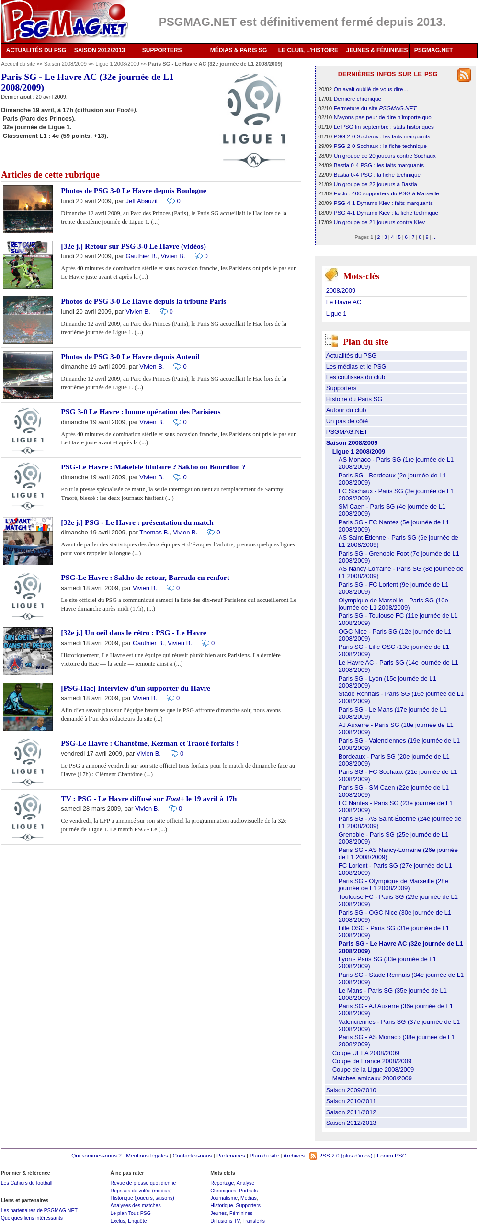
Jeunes (218, 1213)
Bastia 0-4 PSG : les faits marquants (379, 165)
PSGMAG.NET (433, 50)
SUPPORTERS (162, 50)
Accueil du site (18, 64)
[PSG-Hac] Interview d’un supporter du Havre (135, 688)
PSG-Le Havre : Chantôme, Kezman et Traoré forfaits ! (149, 743)
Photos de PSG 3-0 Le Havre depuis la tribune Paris (143, 301)
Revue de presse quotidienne (143, 1183)
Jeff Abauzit (141, 200)
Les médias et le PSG (356, 366)
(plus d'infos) (357, 1155)
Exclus (117, 1221)
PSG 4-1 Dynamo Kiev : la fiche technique (386, 212)
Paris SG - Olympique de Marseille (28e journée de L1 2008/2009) (393, 884)
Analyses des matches (135, 1205)
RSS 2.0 (324, 1155)
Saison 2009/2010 (351, 1090)
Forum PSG (392, 1155)
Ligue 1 (336, 313)
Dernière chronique (357, 98)
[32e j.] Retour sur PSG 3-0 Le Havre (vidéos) (133, 246)
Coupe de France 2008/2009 (372, 1061)
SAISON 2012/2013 (99, 50)
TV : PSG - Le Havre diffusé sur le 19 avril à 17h (149, 798)
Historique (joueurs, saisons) (142, 1198)
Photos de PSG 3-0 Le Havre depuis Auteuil (130, 356)
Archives (294, 1155)
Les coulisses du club (356, 377)
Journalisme (224, 1198)
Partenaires (230, 1155)
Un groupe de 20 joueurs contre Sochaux (385, 155)
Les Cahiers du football (27, 1183)
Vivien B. (172, 256)
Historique (221, 1205)
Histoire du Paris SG (354, 399)
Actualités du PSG (351, 355)
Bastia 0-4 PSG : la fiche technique (377, 174)
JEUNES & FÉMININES (377, 50)
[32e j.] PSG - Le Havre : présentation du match (137, 522)
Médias (248, 1198)
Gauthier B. (141, 256)
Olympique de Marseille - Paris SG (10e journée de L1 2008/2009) (393, 604)
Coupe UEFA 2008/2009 (365, 1052)
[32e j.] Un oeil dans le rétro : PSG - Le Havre (133, 632)
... (434, 237)
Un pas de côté (347, 421)
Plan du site (264, 1155)
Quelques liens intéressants (32, 1218)
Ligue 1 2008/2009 (118, 64)
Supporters (341, 388)
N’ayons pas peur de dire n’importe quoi (383, 117)
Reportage (222, 1183)
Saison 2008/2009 (66, 64)
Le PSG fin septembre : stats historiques (384, 127)
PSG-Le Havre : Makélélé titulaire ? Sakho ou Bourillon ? (153, 467)
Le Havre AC (344, 302)
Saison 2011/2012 (351, 1112)
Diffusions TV (224, 1221)
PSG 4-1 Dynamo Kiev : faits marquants (383, 203)
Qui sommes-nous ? (96, 1155)
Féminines (241, 1213)
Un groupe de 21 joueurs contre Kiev (379, 222)
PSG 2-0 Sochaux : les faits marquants (382, 136)
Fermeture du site (375, 108)
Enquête (137, 1221)
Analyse (245, 1183)
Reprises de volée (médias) (140, 1190)
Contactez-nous (192, 1155)
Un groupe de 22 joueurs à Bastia (375, 184)
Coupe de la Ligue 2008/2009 (373, 1069)
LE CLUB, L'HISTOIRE (308, 50)
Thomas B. (154, 532)
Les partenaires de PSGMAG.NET (39, 1210)
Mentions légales (147, 1155)
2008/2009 (340, 290)
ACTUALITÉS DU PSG (36, 50)
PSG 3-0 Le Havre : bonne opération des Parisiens (140, 412)
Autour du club (346, 410)
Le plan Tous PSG (130, 1213)
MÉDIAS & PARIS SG (238, 50)
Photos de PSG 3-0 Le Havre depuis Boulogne (133, 190)
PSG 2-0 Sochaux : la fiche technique (380, 146)
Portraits (248, 1190)
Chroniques (223, 1190)
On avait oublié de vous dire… (371, 89)
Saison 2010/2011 (351, 1101)
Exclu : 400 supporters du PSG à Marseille (386, 193)
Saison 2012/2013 (351, 1122)
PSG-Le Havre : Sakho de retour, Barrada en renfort (145, 577)
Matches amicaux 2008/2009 (372, 1078)
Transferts (253, 1221)
